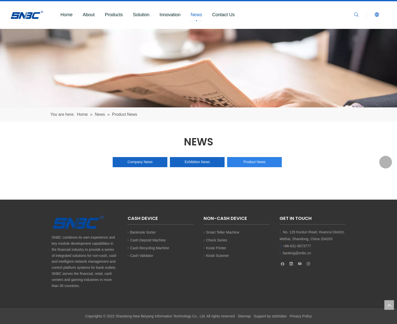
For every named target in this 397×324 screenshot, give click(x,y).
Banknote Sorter (143, 232)
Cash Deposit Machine (148, 240)
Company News (140, 162)
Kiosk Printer (216, 248)
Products (114, 14)
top (389, 305)
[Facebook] (283, 263)
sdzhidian (279, 316)
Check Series (216, 240)
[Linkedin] (291, 263)
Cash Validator (141, 256)
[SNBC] (198, 68)
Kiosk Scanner (217, 256)
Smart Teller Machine (222, 232)
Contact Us (223, 14)
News (196, 14)
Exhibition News (197, 162)
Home (67, 14)
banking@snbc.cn (297, 253)
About (89, 14)
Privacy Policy (301, 316)
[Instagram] (308, 263)
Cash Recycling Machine (149, 248)
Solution (141, 14)
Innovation (170, 14)
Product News (254, 162)
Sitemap (244, 316)
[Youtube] (300, 263)
